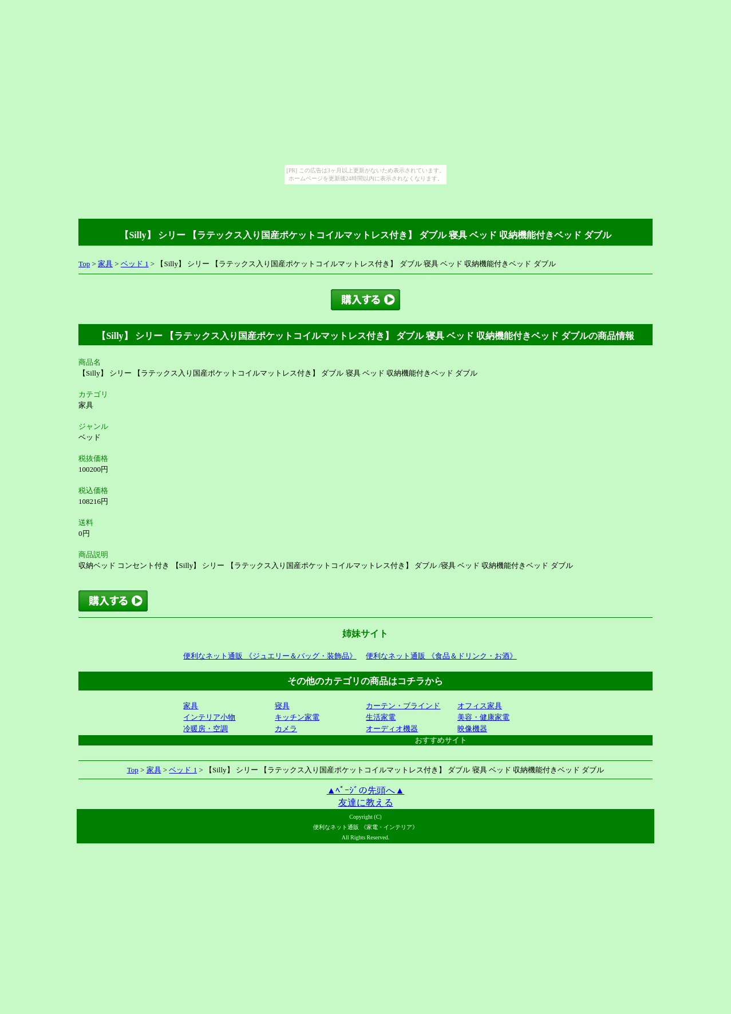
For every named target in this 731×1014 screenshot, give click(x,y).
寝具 (282, 705)
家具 (105, 263)
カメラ (286, 728)
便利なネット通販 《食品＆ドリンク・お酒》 (441, 656)
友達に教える (365, 802)
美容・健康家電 (483, 717)
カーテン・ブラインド (403, 705)
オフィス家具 (479, 705)
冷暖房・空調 (205, 728)
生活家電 (381, 717)
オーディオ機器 (392, 728)
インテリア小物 (209, 717)
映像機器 (472, 728)
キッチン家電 (297, 717)
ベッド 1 (135, 263)
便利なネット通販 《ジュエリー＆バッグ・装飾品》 (269, 656)
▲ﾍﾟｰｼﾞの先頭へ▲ (366, 790)
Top (84, 263)
